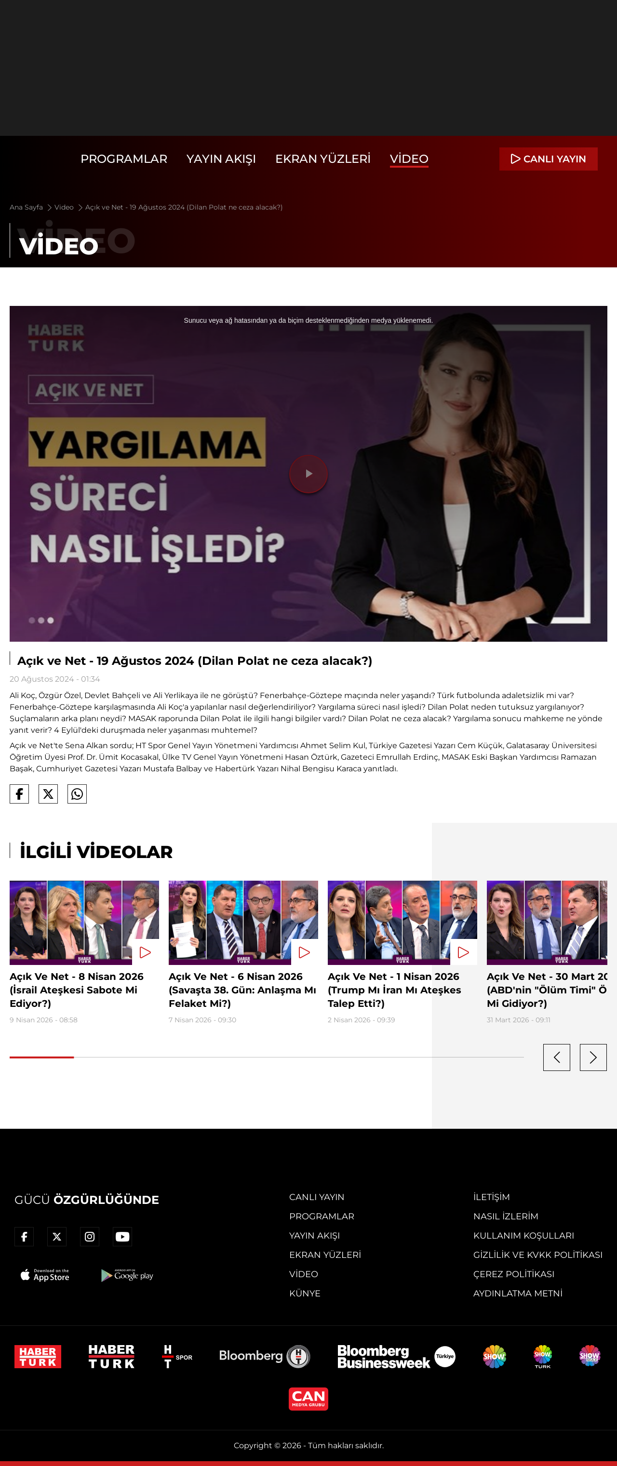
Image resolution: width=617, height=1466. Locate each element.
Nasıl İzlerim (505, 1216)
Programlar (123, 159)
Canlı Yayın (317, 1197)
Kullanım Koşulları (523, 1235)
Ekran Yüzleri (323, 159)
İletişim (491, 1197)
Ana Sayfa (32, 207)
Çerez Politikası (513, 1274)
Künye (305, 1293)
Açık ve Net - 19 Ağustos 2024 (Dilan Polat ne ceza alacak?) (184, 207)
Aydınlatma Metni (518, 1293)
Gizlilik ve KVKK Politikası (538, 1255)
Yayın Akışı (221, 159)
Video (409, 159)
